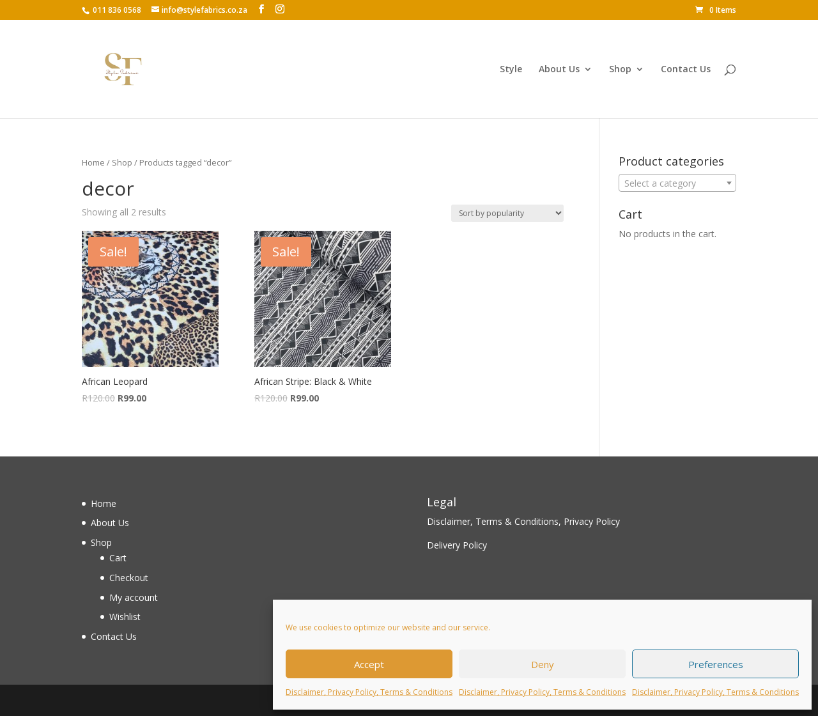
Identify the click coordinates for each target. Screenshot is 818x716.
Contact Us (686, 70)
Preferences (715, 664)
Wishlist (125, 617)
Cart (118, 558)
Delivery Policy (457, 545)
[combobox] (677, 183)
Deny (542, 664)
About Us (559, 70)
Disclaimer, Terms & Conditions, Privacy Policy (523, 521)
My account (133, 597)
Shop (620, 70)
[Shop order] (507, 213)
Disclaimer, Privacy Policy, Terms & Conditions (369, 692)
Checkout (128, 578)
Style (511, 70)
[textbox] (677, 183)
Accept (369, 664)
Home (93, 162)
